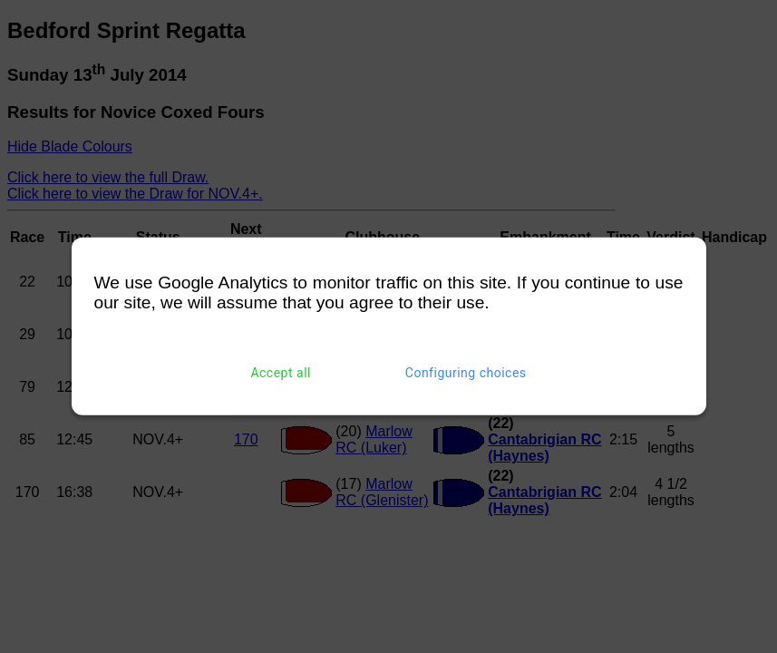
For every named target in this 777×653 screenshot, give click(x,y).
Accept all (280, 372)
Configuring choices (466, 372)
